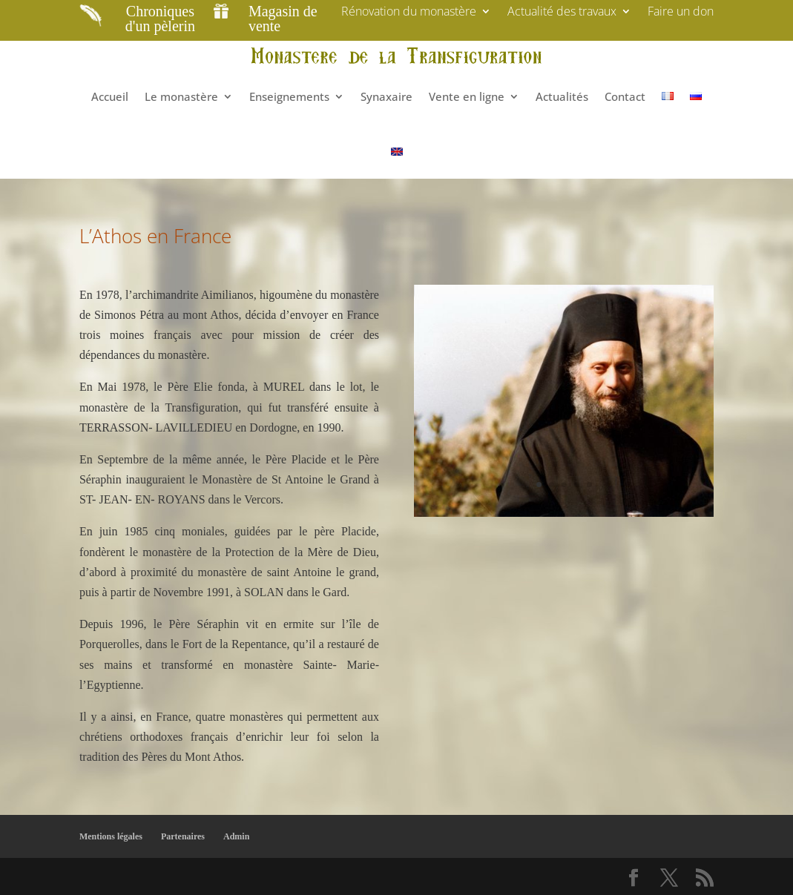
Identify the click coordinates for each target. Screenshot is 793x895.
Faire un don (681, 12)
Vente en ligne (466, 96)
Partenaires (183, 836)
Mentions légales (110, 836)
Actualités (562, 96)
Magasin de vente (283, 18)
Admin (236, 836)
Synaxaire (386, 96)
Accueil (109, 96)
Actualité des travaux (561, 12)
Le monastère (181, 96)
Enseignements (289, 96)
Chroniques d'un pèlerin (160, 18)
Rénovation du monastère (408, 12)
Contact (625, 96)
